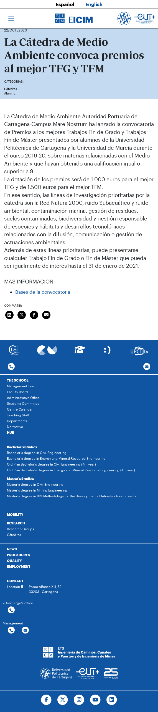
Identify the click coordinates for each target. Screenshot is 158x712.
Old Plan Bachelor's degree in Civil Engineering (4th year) (51, 464)
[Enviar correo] (46, 314)
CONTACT (15, 581)
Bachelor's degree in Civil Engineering (37, 452)
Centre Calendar (20, 409)
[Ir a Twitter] (63, 699)
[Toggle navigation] (11, 18)
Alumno (10, 93)
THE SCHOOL (18, 380)
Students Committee (23, 403)
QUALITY (14, 561)
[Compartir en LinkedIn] (9, 314)
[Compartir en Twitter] (22, 314)
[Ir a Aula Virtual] (80, 352)
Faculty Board (17, 392)
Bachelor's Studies (22, 447)
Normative (15, 427)
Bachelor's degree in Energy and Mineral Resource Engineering (56, 458)
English (94, 4)
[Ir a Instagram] (79, 699)
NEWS (12, 549)
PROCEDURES (18, 555)
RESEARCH (16, 523)
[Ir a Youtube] (95, 699)
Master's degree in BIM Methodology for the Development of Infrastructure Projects (71, 496)
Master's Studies (20, 478)
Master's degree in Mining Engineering (37, 490)
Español (65, 4)
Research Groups (20, 529)
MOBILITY (15, 514)
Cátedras (10, 89)
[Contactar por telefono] (11, 367)
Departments (17, 421)
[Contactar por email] (25, 630)
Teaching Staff (18, 415)
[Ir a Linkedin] (111, 699)
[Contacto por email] (147, 367)
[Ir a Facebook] (46, 699)
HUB (10, 432)
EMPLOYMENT (18, 566)
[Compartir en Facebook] (34, 314)
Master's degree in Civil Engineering (35, 484)
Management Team (21, 386)
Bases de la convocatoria (42, 292)
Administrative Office (23, 398)
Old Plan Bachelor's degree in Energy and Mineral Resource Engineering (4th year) (71, 470)
